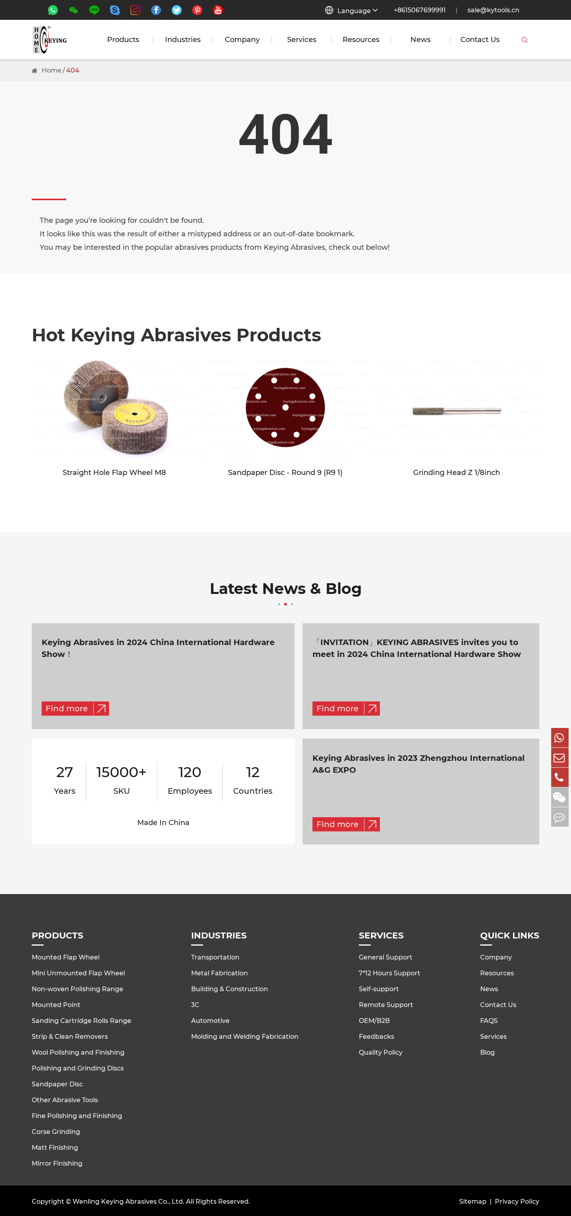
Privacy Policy (517, 1200)
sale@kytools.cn (493, 10)
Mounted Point (56, 1003)
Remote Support (386, 1003)
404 (72, 70)
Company (242, 39)
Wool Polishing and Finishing (78, 1051)
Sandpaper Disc (57, 1083)
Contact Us (480, 39)
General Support (385, 956)
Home (51, 70)
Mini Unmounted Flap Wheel (78, 972)
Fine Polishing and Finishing (77, 1114)
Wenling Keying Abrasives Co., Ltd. (128, 1200)
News (420, 39)
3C (195, 1003)
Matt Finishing (55, 1146)
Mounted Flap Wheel (66, 956)
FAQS (489, 1019)
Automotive (210, 1019)
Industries (183, 39)
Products (123, 39)
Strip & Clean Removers (70, 1035)
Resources (361, 39)
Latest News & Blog (285, 594)
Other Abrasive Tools (65, 1099)
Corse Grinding (56, 1130)
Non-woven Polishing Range (77, 988)
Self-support (379, 988)
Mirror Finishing (57, 1162)
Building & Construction (229, 988)
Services (301, 39)
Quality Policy (380, 1051)
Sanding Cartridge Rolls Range (81, 1019)
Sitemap (473, 1200)
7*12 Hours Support (389, 972)
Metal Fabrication (219, 972)
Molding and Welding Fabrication (245, 1035)
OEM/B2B (374, 1019)
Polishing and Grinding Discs (78, 1067)
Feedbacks (376, 1035)
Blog (487, 1051)
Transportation (215, 956)
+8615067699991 (420, 10)
